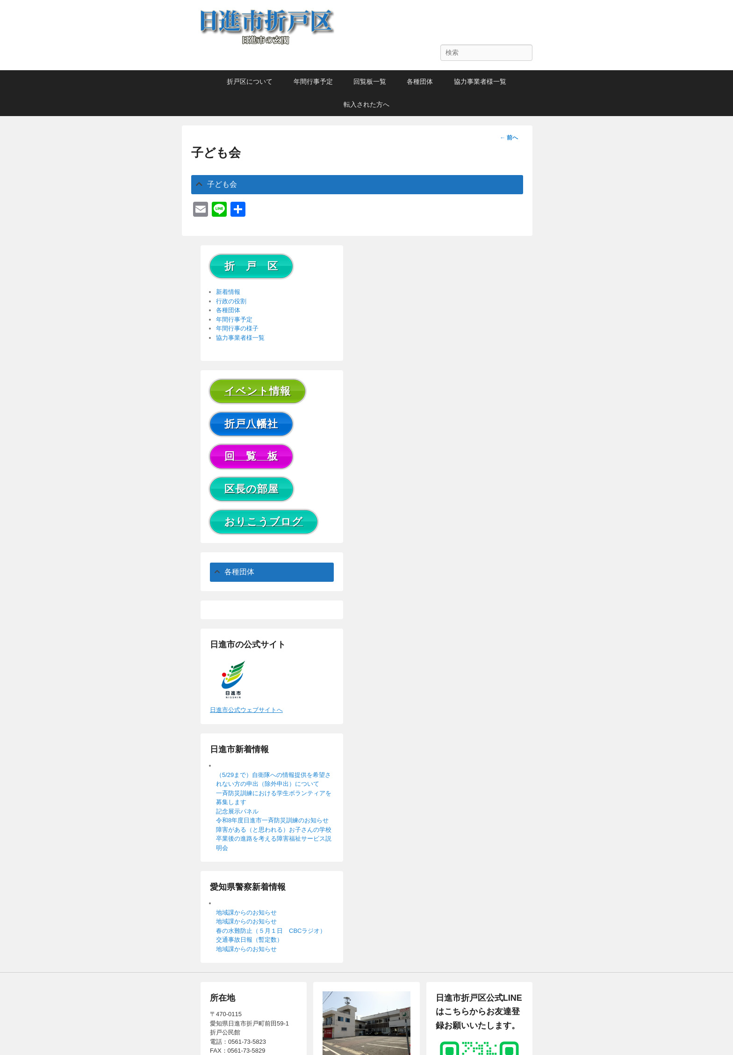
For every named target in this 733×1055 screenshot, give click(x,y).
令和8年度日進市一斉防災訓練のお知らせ (272, 820)
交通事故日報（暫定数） (249, 939)
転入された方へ (366, 104)
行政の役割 (231, 301)
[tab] (357, 184)
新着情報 (228, 291)
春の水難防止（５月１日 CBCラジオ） (271, 930)
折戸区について (250, 81)
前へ (509, 137)
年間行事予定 (313, 81)
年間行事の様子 (237, 328)
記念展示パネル (237, 811)
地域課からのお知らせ (246, 912)
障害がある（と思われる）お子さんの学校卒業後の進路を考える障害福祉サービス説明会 (273, 838)
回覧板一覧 (369, 81)
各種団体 (420, 81)
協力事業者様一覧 (480, 81)
